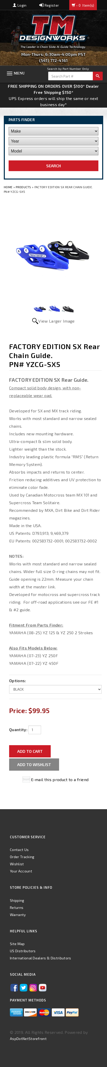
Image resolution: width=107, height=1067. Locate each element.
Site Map (17, 944)
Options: (17, 680)
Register (49, 5)
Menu (19, 73)
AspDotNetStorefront (28, 1038)
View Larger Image (56, 321)
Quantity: (18, 729)
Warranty (18, 914)
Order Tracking (22, 857)
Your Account (21, 871)
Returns (16, 907)
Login (19, 5)
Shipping (17, 900)
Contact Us (19, 849)
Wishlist (17, 864)
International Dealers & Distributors (40, 958)
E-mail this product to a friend (60, 779)
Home (8, 187)
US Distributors (23, 951)
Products (23, 187)
